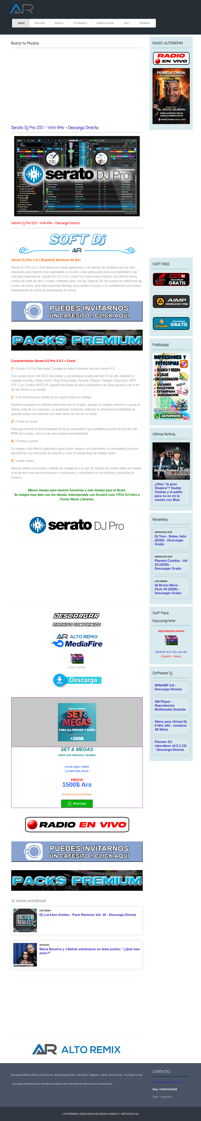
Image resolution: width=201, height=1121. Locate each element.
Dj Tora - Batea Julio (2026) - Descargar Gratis (170, 540)
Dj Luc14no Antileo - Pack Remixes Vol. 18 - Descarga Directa (87, 915)
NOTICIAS (40, 23)
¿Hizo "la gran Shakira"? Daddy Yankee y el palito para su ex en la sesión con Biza (168, 492)
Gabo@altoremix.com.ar (167, 1082)
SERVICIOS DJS (163, 532)
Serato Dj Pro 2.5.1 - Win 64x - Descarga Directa (54, 128)
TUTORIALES (80, 23)
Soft (126, 23)
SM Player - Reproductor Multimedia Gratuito (170, 705)
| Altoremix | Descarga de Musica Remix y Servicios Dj (100, 1113)
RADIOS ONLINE (105, 23)
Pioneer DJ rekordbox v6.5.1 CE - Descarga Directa (170, 746)
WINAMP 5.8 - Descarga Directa (168, 687)
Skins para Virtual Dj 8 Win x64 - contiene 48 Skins (171, 725)
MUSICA (59, 23)
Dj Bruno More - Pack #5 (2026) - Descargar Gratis (168, 589)
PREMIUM (145, 23)
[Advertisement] (77, 86)
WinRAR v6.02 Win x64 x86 (171, 651)
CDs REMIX (45, 911)
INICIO (21, 23)
